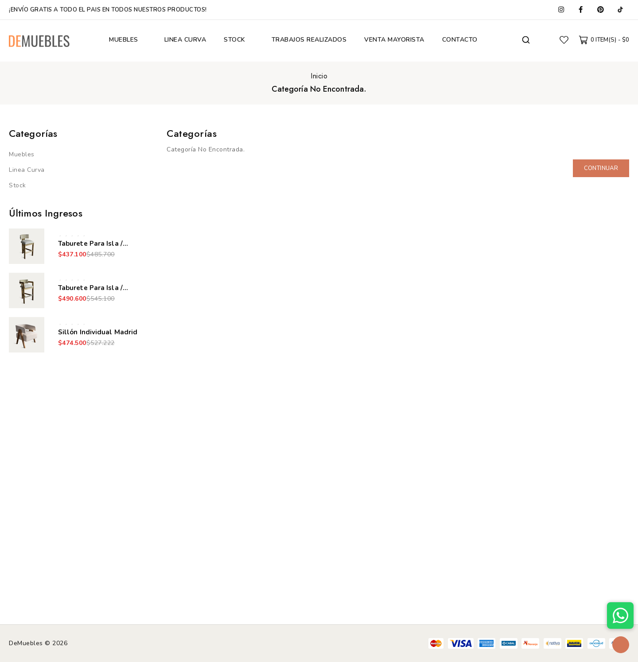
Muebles (22, 154)
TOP (620, 644)
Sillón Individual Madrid (97, 332)
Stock (17, 185)
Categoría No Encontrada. (319, 89)
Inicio (319, 76)
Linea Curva (27, 170)
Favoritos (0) (564, 40)
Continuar (601, 168)
